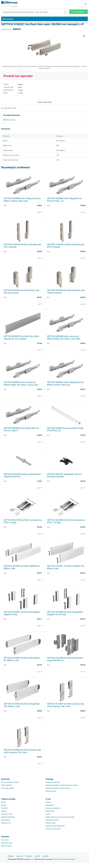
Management (50, 805)
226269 (39, 757)
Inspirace (19, 856)
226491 (39, 297)
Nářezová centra (6, 846)
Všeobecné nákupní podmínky (55, 826)
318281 (39, 481)
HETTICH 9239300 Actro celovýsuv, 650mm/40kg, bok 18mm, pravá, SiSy (21, 383)
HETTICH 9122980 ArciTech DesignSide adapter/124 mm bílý (65, 613)
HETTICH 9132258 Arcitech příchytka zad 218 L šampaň (22, 245)
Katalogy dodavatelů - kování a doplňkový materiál (62, 785)
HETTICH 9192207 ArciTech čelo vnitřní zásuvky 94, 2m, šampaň (21, 337)
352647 (82, 389)
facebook (29, 856)
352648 (39, 435)
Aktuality (11, 856)
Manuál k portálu (51, 791)
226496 (82, 251)
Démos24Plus (78, 12)
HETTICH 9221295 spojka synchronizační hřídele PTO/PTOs (22, 475)
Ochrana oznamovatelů (53, 829)
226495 (39, 251)
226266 (82, 711)
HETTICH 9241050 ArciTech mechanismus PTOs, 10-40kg (66, 521)
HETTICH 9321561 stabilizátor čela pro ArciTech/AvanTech (64, 475)
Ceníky (3, 802)
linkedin (37, 856)
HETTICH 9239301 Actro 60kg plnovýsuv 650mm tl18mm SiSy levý (65, 383)
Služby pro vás (6, 823)
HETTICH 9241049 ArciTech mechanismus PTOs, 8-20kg (23, 521)
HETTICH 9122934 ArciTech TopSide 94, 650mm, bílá (22, 567)
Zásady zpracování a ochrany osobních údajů (60, 817)
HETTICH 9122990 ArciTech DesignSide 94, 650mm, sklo (21, 659)
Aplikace (4, 811)
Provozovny (5, 840)
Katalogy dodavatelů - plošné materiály (58, 788)
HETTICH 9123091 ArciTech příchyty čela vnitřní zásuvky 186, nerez (65, 705)
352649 (82, 205)
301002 (39, 343)
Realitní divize (50, 811)
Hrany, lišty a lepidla (7, 788)
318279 (82, 435)
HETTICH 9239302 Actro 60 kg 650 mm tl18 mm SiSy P (21, 429)
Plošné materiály (6, 785)
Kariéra (48, 814)
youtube (45, 856)
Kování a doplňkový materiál (10, 782)
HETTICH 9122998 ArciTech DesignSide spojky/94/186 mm (65, 659)
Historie (48, 802)
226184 (39, 665)
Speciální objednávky (8, 817)
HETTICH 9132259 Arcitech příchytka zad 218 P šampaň (65, 245)
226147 (39, 573)
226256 (82, 481)
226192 (82, 665)
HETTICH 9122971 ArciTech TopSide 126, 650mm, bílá (65, 567)
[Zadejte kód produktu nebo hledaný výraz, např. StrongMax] (34, 12)
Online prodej (5, 820)
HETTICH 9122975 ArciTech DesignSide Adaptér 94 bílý (21, 613)
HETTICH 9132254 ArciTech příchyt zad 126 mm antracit (21, 291)
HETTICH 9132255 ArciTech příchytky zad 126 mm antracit (66, 291)
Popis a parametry (62, 102)
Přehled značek (50, 823)
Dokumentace (9, 120)
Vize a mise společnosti (53, 808)
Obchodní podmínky (52, 820)
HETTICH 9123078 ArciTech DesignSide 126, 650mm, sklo (21, 705)
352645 (39, 389)
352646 (39, 205)
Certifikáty (4, 808)
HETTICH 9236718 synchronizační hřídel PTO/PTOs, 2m (65, 429)
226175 (82, 619)
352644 (82, 343)
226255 (39, 711)
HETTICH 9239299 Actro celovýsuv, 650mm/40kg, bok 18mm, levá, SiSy (63, 337)
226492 (82, 297)
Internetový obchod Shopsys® (64, 859)
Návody (3, 805)
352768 (39, 527)
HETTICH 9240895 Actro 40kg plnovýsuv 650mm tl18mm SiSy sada (22, 199)
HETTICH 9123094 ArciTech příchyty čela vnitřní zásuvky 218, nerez (22, 751)
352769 (82, 527)
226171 (39, 619)
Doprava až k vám (6, 814)
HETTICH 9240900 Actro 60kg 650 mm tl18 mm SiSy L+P (64, 199)
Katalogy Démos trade (53, 782)
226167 (82, 573)
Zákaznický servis (6, 843)
